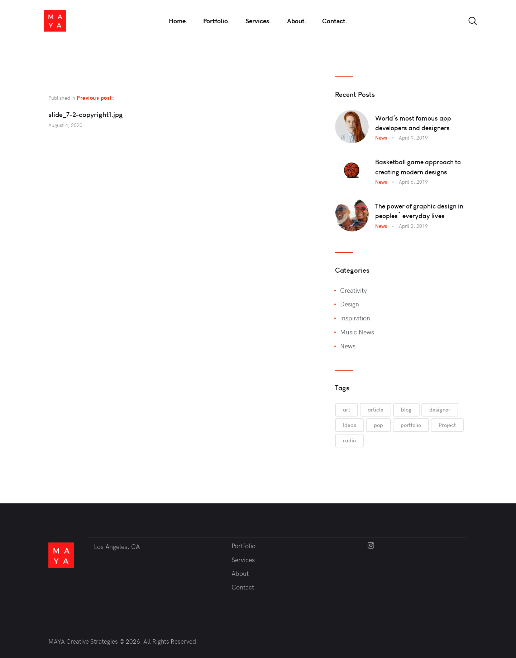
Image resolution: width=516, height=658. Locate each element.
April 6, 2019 (413, 181)
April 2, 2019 (413, 225)
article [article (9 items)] (375, 409)
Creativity (353, 290)
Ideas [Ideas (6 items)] (349, 425)
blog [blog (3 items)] (406, 409)
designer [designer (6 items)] (439, 409)
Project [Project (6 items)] (447, 425)
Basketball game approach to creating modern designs (418, 167)
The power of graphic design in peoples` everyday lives (419, 211)
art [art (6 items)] (346, 409)
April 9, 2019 (413, 137)
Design (349, 303)
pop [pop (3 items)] (378, 425)
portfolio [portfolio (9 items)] (411, 425)
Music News (357, 331)
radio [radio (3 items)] (349, 440)
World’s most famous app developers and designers (413, 123)
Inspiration (355, 317)
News (381, 137)
